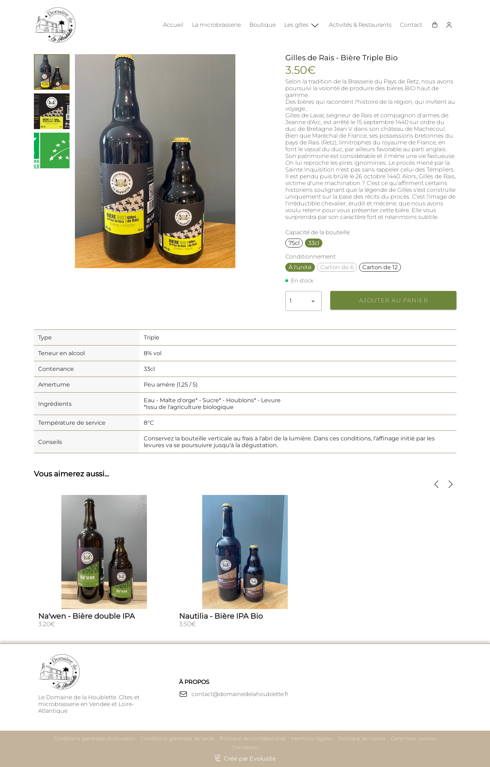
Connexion (245, 747)
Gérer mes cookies (414, 738)
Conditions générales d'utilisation (94, 738)
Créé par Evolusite (250, 758)
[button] (303, 301)
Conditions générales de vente (177, 738)
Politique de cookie (362, 738)
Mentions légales (312, 738)
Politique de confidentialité (253, 738)
